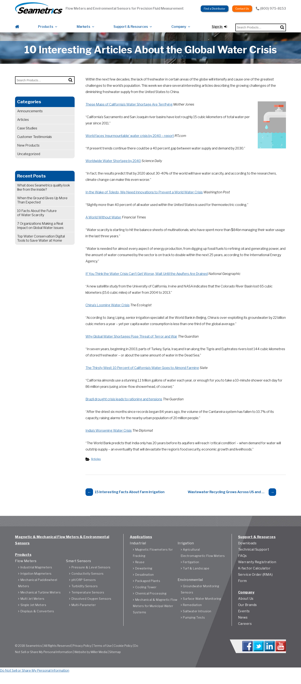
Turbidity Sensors (84, 593)
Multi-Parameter (83, 612)
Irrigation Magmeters (36, 580)
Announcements (30, 118)
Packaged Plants (147, 588)
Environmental (190, 587)
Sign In (219, 24)
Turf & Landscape (196, 575)
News (243, 624)
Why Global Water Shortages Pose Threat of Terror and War (131, 344)
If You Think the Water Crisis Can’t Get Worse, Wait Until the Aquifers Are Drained (146, 281)
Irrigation (186, 550)
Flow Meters (26, 568)
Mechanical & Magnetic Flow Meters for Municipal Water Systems (155, 613)
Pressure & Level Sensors (91, 574)
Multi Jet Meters (32, 605)
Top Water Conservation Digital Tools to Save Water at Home (41, 246)
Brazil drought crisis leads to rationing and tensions (123, 406)
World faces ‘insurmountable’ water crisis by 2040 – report (129, 143)
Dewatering (143, 575)
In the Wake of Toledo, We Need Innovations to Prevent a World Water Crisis (144, 200)
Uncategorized (28, 161)
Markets (83, 24)
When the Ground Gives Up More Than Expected (42, 207)
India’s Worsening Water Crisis (108, 438)
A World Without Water (103, 225)
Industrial (138, 550)
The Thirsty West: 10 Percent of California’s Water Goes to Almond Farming (142, 375)
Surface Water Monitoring (202, 605)
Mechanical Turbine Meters (40, 599)
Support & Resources (131, 24)
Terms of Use (102, 653)
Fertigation (191, 569)
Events (244, 618)
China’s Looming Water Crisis (107, 312)
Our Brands (247, 612)
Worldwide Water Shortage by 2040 (113, 168)
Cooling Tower (146, 594)
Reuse (140, 569)
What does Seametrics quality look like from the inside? (43, 195)
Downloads (247, 550)
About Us (246, 605)
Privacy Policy (82, 653)
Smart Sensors (78, 568)
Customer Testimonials (34, 144)
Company (178, 24)
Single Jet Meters (33, 612)
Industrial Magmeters (36, 574)
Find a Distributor (214, 6)
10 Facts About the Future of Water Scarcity (37, 220)
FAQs (242, 563)
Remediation (192, 612)
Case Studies (27, 136)
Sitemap (115, 660)
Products (45, 24)
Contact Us (242, 6)
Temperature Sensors (87, 599)
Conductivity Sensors (87, 580)
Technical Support (253, 556)
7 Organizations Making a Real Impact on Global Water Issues (40, 233)
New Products (28, 153)
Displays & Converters (37, 618)
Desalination (144, 581)
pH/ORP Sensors (83, 586)
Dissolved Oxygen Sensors (91, 605)
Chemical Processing (151, 600)
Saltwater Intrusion (197, 618)
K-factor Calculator (254, 575)
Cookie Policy (123, 653)
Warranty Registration (257, 569)
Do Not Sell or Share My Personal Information (34, 681)
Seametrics (34, 653)
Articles (23, 127)
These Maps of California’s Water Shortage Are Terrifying (129, 112)
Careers (245, 631)
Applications (141, 544)
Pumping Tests (194, 624)
